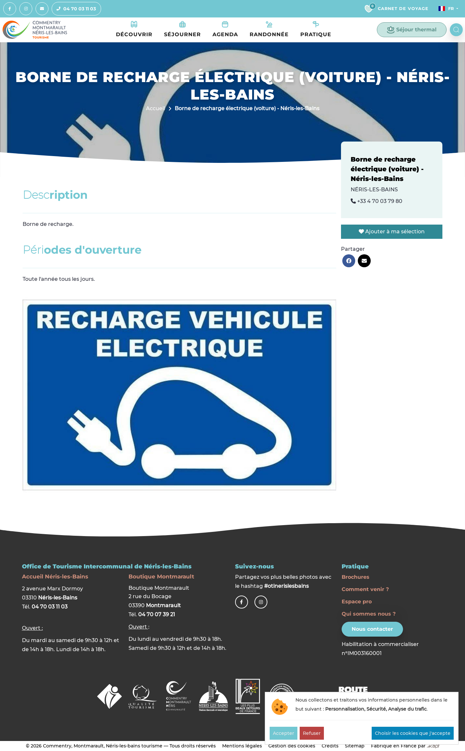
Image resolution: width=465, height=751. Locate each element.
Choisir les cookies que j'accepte (412, 733)
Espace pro (357, 601)
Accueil (155, 109)
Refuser (312, 733)
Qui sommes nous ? (369, 614)
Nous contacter (372, 629)
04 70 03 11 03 (74, 9)
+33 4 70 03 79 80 (376, 201)
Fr (445, 9)
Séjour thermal (412, 30)
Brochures (355, 577)
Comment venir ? (365, 589)
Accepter (283, 733)
